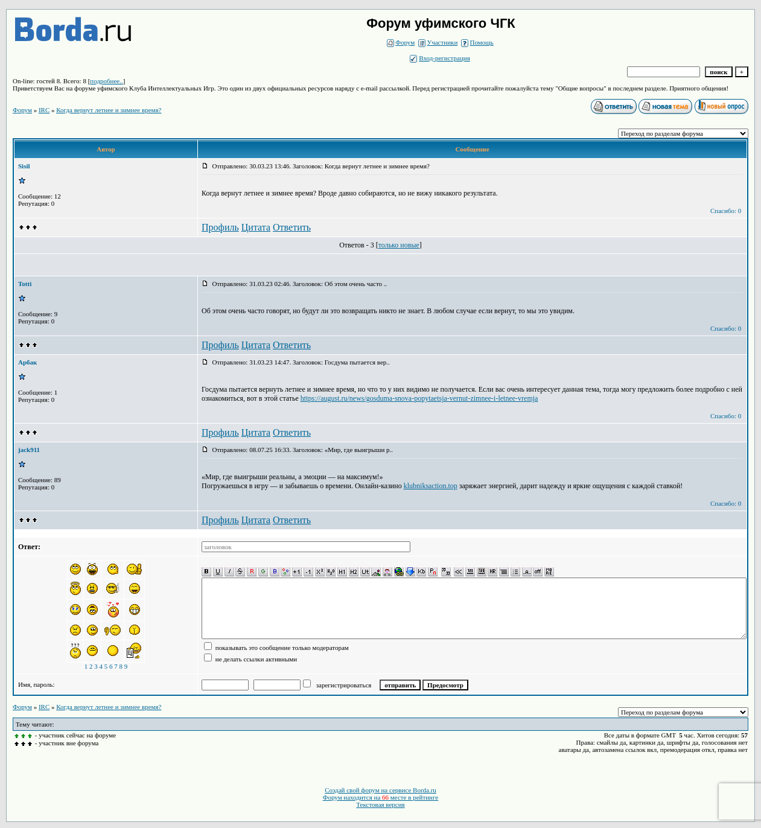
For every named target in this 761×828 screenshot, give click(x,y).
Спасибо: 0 (725, 210)
